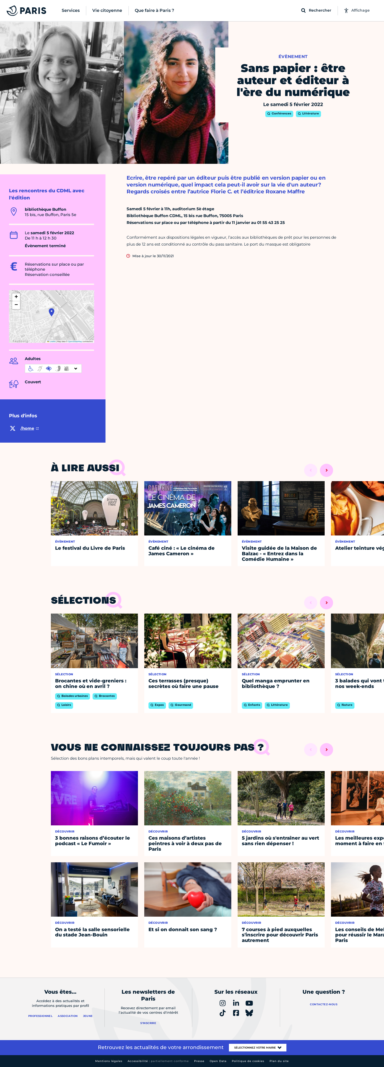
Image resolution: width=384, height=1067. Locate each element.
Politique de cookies (248, 1061)
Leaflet (51, 341)
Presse (199, 1061)
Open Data (218, 1061)
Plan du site (279, 1061)
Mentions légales (108, 1061)
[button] (51, 312)
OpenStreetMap (75, 341)
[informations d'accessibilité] (53, 368)
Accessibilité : (158, 1061)
